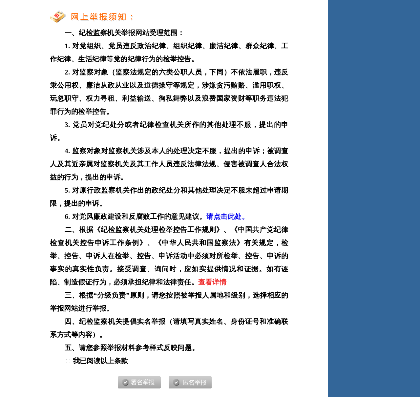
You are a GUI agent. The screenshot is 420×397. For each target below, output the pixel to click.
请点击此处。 (227, 216)
